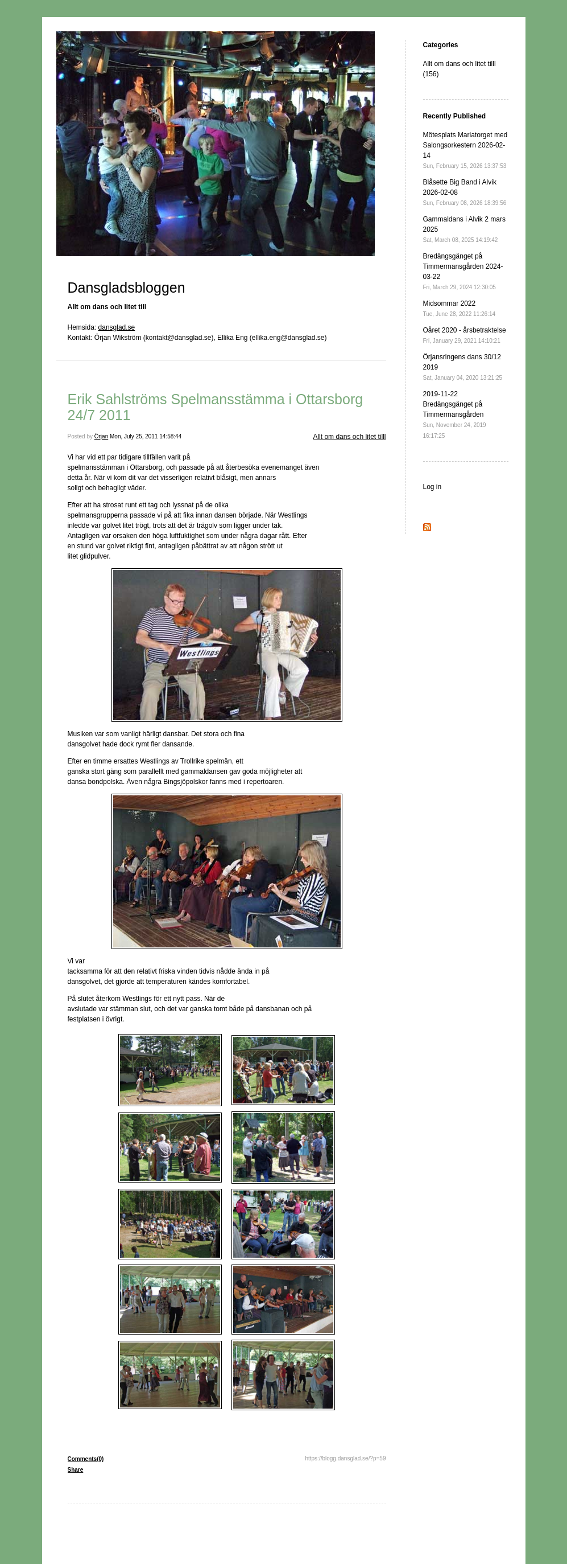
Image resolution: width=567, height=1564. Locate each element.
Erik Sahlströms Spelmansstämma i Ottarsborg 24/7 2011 (215, 407)
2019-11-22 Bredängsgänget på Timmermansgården (454, 414)
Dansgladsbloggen (126, 287)
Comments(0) (86, 1459)
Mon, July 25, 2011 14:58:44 (145, 436)
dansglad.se (116, 327)
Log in (432, 487)
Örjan (101, 436)
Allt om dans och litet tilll (349, 437)
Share (76, 1470)
